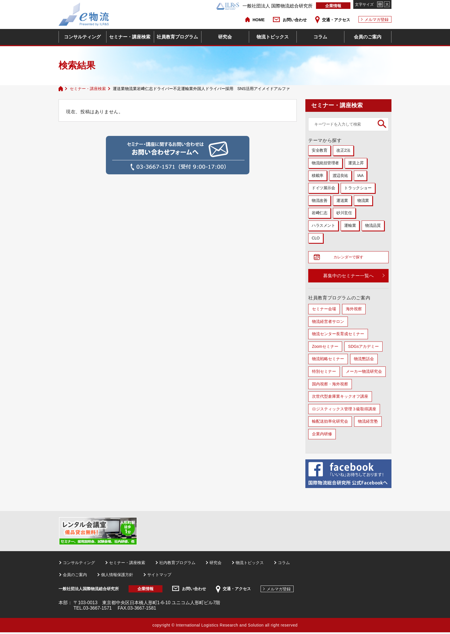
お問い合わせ (295, 19)
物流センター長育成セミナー (338, 335)
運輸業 (350, 225)
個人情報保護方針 (117, 576)
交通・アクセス (336, 19)
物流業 (363, 200)
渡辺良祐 (340, 175)
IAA (360, 175)
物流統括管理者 (325, 163)
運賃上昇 (356, 163)
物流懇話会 (364, 360)
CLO (316, 238)
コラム (320, 36)
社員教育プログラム (177, 36)
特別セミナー (324, 373)
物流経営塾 (368, 423)
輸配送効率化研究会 (330, 423)
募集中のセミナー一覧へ (348, 277)
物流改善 (319, 200)
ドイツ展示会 (323, 188)
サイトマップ (159, 576)
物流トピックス (273, 36)
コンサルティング (82, 36)
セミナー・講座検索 (129, 36)
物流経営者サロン (328, 323)
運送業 (342, 200)
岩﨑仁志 (319, 212)
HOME (259, 19)
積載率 (317, 175)
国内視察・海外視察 (330, 385)
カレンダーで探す (350, 257)
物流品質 (373, 225)
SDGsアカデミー (363, 348)
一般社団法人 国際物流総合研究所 (264, 5)
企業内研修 (322, 435)
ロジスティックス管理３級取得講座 (344, 410)
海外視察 (354, 310)
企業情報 (333, 5)
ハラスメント (323, 225)
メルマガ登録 (376, 19)
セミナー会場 (324, 310)
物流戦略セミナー (328, 360)
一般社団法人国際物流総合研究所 (89, 590)
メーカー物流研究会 (364, 373)
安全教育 (319, 150)
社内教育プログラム (177, 564)
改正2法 (343, 150)
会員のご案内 (367, 36)
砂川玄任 (344, 212)
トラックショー (357, 188)
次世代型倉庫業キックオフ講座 (340, 398)
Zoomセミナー (325, 348)
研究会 (225, 36)
